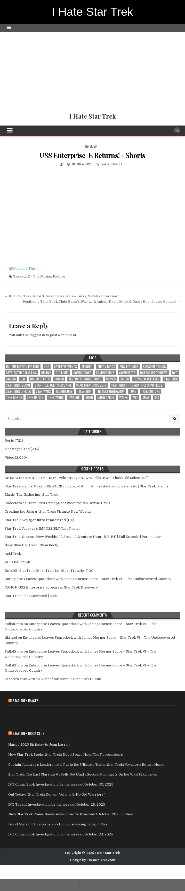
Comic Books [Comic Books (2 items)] (82, 372)
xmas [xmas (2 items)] (146, 397)
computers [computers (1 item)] (127, 372)
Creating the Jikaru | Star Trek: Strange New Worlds (48, 511)
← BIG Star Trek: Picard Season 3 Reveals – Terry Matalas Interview (61, 296)
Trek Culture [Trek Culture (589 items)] (150, 391)
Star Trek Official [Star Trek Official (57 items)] (18, 391)
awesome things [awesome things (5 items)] (154, 366)
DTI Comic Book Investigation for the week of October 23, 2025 (60, 834)
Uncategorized (17, 449)
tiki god (11, 637)
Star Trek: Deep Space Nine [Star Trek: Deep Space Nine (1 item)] (53, 385)
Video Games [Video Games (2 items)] (106, 397)
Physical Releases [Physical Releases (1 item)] (146, 379)
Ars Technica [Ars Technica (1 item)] (129, 366)
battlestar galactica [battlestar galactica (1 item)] (21, 372)
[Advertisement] (92, 70)
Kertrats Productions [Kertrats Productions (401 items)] (85, 379)
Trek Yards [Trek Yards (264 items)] (56, 397)
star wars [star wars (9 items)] (43, 391)
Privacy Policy (93, 885)
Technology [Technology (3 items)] (64, 391)
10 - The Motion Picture (45, 276)
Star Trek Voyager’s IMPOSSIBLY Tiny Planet (42, 528)
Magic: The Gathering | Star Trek (31, 494)
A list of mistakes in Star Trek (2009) (71, 679)
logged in (37, 335)
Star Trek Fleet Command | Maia (31, 596)
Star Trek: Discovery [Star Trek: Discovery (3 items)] (91, 385)
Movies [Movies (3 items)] (111, 379)
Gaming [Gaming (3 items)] (11, 379)
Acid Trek (13, 554)
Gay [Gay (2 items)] (23, 379)
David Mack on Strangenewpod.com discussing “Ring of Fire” (58, 824)
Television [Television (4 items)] (84, 391)
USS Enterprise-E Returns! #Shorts (92, 155)
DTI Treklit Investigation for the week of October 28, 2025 (56, 804)
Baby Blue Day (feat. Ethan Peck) (31, 545)
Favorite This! (24, 268)
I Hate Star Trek (92, 11)
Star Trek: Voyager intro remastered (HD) (39, 520)
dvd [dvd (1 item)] (175, 372)
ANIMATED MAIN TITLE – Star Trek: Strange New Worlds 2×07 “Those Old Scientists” (76, 478)
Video (93, 146)
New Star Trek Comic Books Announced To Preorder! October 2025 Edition (70, 814)
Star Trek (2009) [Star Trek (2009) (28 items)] (18, 385)
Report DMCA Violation (126, 885)
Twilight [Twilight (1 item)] (74, 397)
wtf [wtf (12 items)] (135, 397)
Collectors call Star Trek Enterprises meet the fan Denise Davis (57, 503)
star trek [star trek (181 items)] (171, 379)
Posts (9, 440)
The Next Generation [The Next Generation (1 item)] (110, 391)
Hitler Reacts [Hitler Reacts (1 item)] (40, 379)
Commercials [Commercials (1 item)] (105, 372)
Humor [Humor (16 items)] (59, 379)
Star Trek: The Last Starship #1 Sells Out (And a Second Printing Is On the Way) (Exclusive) (82, 774)
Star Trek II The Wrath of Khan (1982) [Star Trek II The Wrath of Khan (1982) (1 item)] (137, 385)
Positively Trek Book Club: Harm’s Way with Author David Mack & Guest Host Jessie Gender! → (101, 302)
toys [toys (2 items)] (132, 391)
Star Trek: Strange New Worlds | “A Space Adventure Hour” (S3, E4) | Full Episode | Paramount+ (83, 537)
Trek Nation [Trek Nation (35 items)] (35, 397)
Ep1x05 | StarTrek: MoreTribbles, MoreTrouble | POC (49, 571)
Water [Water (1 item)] (123, 397)
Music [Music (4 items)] (124, 379)
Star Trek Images (25, 700)
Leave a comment (111, 164)
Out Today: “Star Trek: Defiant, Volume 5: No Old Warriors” (56, 794)
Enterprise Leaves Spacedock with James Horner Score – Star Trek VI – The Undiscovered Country (88, 579)
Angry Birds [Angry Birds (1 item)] (106, 366)
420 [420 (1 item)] (46, 366)
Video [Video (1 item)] (89, 397)
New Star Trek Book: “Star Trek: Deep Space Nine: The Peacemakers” (66, 754)
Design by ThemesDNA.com (92, 860)
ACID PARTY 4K (17, 562)
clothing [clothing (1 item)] (62, 372)
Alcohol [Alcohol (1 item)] (87, 366)
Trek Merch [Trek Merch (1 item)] (14, 397)
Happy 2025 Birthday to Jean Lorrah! (39, 744)
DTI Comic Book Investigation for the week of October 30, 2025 (60, 784)
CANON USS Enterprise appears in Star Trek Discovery (51, 587)
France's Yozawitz (20, 679)
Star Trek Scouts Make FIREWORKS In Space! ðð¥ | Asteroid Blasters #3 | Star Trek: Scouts (86, 486)
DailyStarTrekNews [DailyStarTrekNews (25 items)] (153, 372)
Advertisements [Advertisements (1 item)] (65, 366)
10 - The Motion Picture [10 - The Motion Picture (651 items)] (22, 366)
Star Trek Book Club (29, 733)
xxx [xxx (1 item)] (156, 397)
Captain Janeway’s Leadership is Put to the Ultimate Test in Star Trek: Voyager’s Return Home (86, 765)
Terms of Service (64, 885)
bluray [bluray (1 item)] (46, 372)
